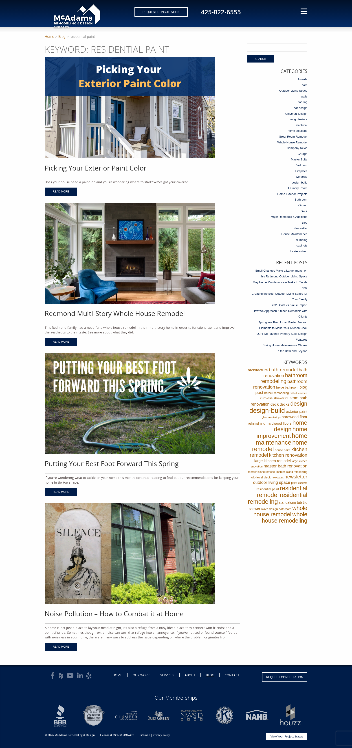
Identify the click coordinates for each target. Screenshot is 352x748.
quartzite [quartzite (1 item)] (302, 483)
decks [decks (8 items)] (284, 404)
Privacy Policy (161, 735)
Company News (297, 148)
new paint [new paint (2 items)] (278, 477)
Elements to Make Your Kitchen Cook (283, 328)
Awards (302, 79)
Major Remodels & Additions (289, 216)
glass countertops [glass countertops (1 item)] (271, 417)
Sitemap (145, 735)
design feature (298, 119)
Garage (302, 154)
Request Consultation (161, 12)
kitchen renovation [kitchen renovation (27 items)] (288, 455)
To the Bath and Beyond (291, 351)
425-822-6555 (221, 12)
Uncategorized (297, 251)
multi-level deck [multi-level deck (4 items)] (260, 477)
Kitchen (302, 205)
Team (303, 85)
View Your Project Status (287, 736)
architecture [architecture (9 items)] (258, 370)
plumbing (301, 240)
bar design (300, 108)
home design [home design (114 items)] (290, 425)
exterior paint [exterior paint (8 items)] (296, 411)
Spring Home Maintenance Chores (285, 345)
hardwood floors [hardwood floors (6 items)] (278, 423)
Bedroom (301, 165)
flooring (302, 102)
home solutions (297, 130)
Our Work (141, 675)
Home (49, 37)
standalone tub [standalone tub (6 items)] (290, 502)
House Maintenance (294, 234)
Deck (304, 211)
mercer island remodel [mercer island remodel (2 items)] (261, 471)
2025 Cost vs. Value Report (289, 305)
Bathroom (301, 199)
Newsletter (300, 228)
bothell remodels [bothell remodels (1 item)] (298, 393)
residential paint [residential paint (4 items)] (267, 489)
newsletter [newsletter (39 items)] (295, 477)
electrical (301, 125)
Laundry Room (297, 188)
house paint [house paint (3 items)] (282, 450)
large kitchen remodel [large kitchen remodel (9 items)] (272, 461)
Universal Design (296, 113)
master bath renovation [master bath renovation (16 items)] (285, 466)
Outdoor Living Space (293, 90)
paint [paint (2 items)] (294, 482)
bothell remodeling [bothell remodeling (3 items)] (276, 393)
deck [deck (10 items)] (275, 404)
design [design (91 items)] (298, 403)
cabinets (302, 245)
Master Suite (299, 159)
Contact (232, 675)
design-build (299, 182)
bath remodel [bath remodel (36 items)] (283, 369)
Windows (301, 176)
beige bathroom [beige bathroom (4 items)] (287, 387)
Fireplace (301, 171)
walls (304, 96)
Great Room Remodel (293, 136)
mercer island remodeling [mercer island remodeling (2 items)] (291, 471)
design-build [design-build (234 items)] (267, 410)
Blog (62, 37)
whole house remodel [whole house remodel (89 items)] (280, 511)
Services (167, 675)
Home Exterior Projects (292, 194)
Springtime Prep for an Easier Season (282, 322)
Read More (61, 191)
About (190, 675)
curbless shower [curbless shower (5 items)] (272, 398)
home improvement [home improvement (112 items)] (282, 432)
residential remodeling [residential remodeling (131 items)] (277, 498)
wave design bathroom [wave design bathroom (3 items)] (276, 509)
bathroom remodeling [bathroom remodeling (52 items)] (283, 378)
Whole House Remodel (292, 142)
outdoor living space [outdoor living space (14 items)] (271, 482)
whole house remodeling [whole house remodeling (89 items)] (284, 517)
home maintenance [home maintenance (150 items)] (281, 439)
